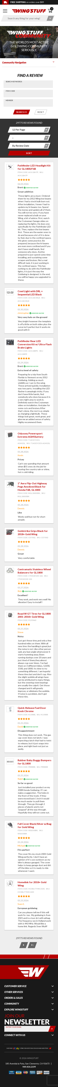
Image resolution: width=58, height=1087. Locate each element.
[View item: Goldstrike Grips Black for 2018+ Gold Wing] (10, 532)
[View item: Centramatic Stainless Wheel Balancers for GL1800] (10, 570)
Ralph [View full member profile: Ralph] (20, 778)
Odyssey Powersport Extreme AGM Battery (30, 435)
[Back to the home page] (29, 10)
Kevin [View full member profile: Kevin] (20, 455)
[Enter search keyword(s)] (25, 18)
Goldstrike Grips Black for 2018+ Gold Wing (33, 532)
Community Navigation (14, 62)
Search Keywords (14, 82)
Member (9, 100)
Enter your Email (13, 1027)
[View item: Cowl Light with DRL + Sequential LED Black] (10, 292)
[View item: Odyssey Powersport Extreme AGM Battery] (10, 435)
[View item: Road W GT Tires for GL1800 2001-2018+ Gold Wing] (10, 615)
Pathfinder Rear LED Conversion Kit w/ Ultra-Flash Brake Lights (35, 344)
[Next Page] (23, 945)
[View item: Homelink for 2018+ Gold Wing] (10, 883)
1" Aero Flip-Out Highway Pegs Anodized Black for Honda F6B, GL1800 (32, 486)
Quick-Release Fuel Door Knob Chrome (32, 709)
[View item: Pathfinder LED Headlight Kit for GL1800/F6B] (10, 167)
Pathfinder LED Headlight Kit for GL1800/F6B (34, 167)
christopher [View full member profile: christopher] (23, 313)
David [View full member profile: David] (20, 726)
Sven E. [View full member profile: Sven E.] (21, 904)
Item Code (10, 91)
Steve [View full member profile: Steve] (20, 632)
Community (11, 1003)
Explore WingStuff (16, 1009)
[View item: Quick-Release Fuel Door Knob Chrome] (10, 709)
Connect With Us (14, 1035)
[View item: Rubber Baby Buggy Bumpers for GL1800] (10, 761)
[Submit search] (50, 18)
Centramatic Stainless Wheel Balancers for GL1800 (34, 571)
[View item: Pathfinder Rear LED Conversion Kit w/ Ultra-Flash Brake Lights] (10, 342)
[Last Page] (32, 945)
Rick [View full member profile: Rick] (20, 591)
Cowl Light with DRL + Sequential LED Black (30, 293)
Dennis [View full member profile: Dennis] (21, 508)
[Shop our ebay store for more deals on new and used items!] (29, 1048)
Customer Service (15, 986)
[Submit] (52, 1029)
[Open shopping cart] (52, 11)
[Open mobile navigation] (5, 11)
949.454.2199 (29, 1066)
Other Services (13, 992)
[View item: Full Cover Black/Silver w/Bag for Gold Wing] (10, 825)
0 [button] (51, 9)
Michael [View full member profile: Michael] (21, 845)
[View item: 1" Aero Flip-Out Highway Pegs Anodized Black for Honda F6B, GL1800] (10, 485)
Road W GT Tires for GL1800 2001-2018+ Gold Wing (34, 615)
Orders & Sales (13, 998)
